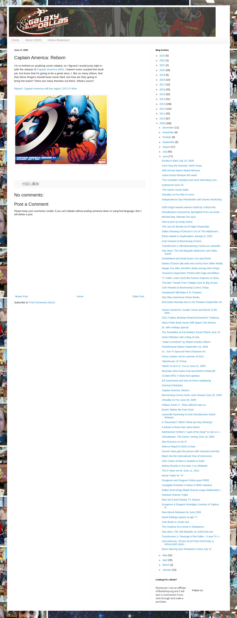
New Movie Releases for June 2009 (181, 512)
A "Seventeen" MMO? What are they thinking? (187, 422)
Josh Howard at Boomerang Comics (181, 241)
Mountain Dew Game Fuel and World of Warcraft (188, 371)
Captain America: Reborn (175, 390)
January (167, 569)
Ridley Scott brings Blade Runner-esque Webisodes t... (192, 490)
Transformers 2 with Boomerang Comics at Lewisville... (192, 246)
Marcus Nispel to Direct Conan (178, 446)
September (168, 142)
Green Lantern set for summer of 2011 (183, 356)
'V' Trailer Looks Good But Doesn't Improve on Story (190, 278)
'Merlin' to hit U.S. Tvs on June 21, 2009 (184, 366)
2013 (163, 104)
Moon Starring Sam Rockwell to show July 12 (187, 549)
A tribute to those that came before (181, 427)
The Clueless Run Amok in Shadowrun (183, 526)
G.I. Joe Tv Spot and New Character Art (183, 351)
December (168, 127)
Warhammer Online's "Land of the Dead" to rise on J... (191, 432)
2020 (163, 70)
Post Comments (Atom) (42, 302)
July (164, 151)
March (166, 564)
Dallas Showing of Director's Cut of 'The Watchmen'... (191, 231)
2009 (163, 123)
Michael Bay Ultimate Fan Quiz (179, 216)
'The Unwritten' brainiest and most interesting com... (190, 180)
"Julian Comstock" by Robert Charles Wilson (186, 342)
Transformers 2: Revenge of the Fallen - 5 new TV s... (191, 536)
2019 (163, 75)
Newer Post (21, 296)
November (168, 132)
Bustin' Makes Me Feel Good (177, 409)
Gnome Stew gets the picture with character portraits (190, 451)
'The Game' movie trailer (175, 189)
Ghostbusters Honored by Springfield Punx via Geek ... (192, 212)
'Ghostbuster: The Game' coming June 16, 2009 (188, 436)
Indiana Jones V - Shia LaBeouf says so (184, 404)
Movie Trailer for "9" (172, 475)
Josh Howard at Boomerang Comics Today (185, 287)
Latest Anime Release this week (179, 175)
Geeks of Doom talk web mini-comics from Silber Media (192, 263)
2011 (163, 113)
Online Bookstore (58, 40)
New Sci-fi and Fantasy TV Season (181, 499)
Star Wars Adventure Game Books (181, 297)
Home (15, 40)
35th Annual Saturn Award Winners (181, 170)
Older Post (138, 296)
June (165, 156)
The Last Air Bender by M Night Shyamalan (185, 226)
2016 (163, 89)
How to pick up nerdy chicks (177, 221)
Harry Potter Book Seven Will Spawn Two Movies (189, 322)
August (166, 146)
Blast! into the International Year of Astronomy (187, 456)
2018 (163, 79)
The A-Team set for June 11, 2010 (180, 470)
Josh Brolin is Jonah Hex (175, 522)
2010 (163, 118)
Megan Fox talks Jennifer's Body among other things (190, 268)
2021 (163, 65)
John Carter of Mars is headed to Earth (183, 461)
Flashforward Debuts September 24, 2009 (185, 346)
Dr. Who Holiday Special (175, 327)
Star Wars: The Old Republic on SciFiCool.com (187, 531)
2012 (163, 108)
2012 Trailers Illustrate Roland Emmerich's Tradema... (191, 317)
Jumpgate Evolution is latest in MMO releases (187, 485)
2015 (163, 94)
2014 (163, 99)
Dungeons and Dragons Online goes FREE (185, 480)
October (167, 137)
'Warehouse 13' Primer (174, 361)
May (165, 555)
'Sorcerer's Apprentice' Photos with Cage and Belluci (190, 273)
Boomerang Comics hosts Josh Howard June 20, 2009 (192, 395)
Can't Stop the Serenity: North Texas (182, 165)
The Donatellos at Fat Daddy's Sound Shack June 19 (191, 332)
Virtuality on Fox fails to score (178, 194)
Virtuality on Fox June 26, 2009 (179, 399)
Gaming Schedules (172, 385)
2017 (163, 84)
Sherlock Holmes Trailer (175, 494)
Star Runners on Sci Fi (174, 441)
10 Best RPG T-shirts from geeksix (181, 375)
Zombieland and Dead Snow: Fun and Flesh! (186, 258)
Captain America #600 (50, 69)
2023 (163, 55)
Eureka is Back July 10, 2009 (178, 160)
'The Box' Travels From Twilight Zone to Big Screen (190, 282)
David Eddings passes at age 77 (179, 517)
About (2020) (33, 40)
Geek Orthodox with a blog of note (180, 337)
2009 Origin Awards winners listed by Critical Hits (189, 207)
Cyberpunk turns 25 (172, 185)
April (165, 560)
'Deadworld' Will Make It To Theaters (182, 292)
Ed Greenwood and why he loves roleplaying (186, 380)
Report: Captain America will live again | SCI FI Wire (45, 88)
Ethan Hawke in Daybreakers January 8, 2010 (187, 236)
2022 (163, 60)
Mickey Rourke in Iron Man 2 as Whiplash (184, 465)
